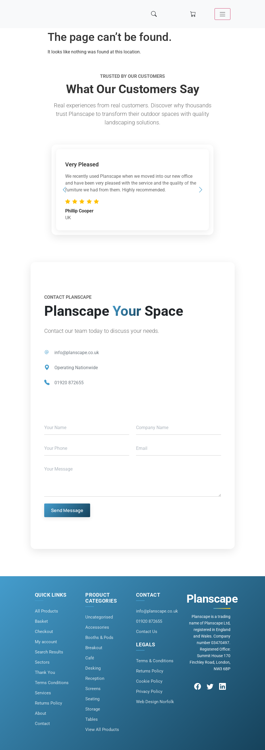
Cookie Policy (149, 681)
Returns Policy (48, 703)
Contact (42, 723)
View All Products (102, 729)
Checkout (44, 631)
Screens (93, 688)
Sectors (42, 662)
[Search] (154, 14)
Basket (41, 621)
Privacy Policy (149, 691)
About (40, 713)
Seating (92, 698)
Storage (92, 709)
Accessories (97, 627)
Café (89, 658)
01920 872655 (69, 382)
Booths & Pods (99, 637)
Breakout (93, 647)
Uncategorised (99, 617)
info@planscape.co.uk (76, 352)
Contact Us (146, 631)
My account (46, 641)
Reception (94, 678)
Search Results (49, 652)
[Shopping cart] (193, 14)
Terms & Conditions (154, 660)
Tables (91, 719)
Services (43, 692)
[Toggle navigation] (222, 14)
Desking (93, 668)
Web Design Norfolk (155, 701)
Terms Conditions (52, 682)
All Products (46, 611)
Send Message (67, 510)
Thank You (45, 672)
